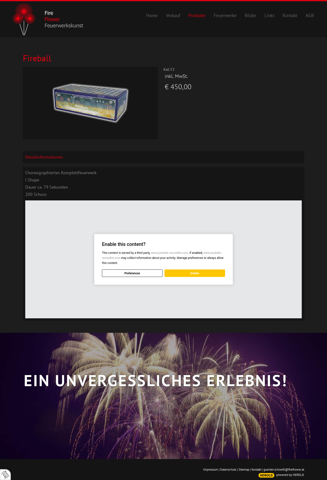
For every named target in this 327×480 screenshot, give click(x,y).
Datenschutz (228, 469)
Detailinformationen (44, 157)
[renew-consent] (5, 474)
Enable (194, 273)
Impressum (210, 469)
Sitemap (244, 469)
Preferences (132, 273)
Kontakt (256, 469)
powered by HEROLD (290, 475)
